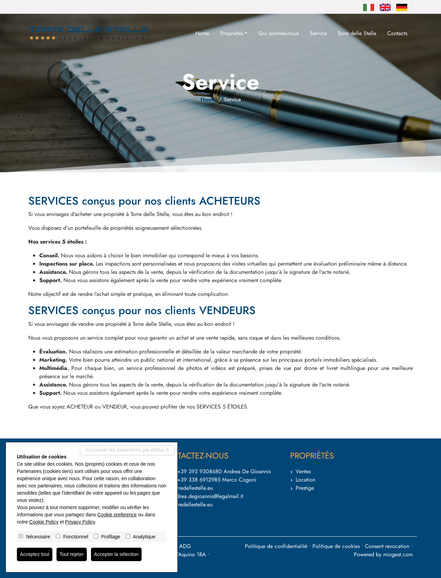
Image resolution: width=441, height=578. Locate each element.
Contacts (397, 33)
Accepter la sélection (116, 554)
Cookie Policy (44, 522)
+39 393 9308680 (199, 471)
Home (202, 33)
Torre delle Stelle (357, 33)
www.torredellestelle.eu (186, 504)
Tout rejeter (72, 554)
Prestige (305, 488)
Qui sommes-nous (278, 33)
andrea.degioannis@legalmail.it (207, 496)
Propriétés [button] (231, 33)
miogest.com (398, 554)
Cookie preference (116, 514)
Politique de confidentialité (276, 546)
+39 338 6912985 (198, 480)
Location (305, 480)
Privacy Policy (80, 522)
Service (318, 33)
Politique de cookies (336, 546)
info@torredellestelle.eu (186, 488)
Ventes (303, 471)
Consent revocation (387, 546)
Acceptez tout (34, 554)
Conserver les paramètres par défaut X (127, 450)
